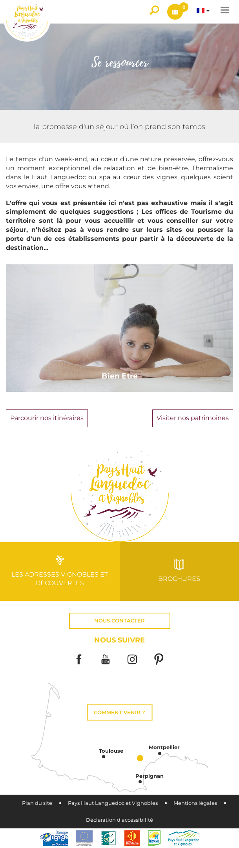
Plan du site (37, 803)
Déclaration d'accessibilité (119, 820)
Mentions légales (195, 803)
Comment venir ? (119, 712)
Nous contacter (119, 621)
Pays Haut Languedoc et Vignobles (113, 803)
